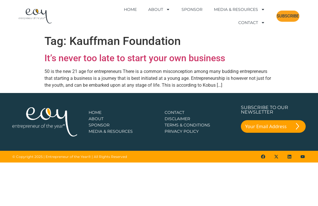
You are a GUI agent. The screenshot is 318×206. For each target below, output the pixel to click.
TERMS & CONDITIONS (187, 113)
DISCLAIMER (177, 107)
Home (130, 9)
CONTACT (174, 101)
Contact (251, 22)
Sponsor (192, 9)
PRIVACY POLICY (182, 119)
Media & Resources (239, 9)
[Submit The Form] (297, 115)
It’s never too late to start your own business (134, 46)
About (159, 9)
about (96, 107)
